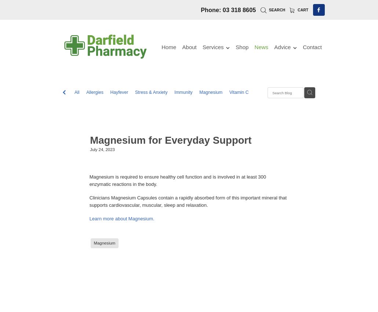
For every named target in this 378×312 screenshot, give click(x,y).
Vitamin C (239, 92)
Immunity (183, 92)
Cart (299, 10)
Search (273, 10)
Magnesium (210, 92)
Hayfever (119, 92)
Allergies (94, 92)
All (77, 92)
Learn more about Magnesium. (122, 218)
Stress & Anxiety (151, 92)
